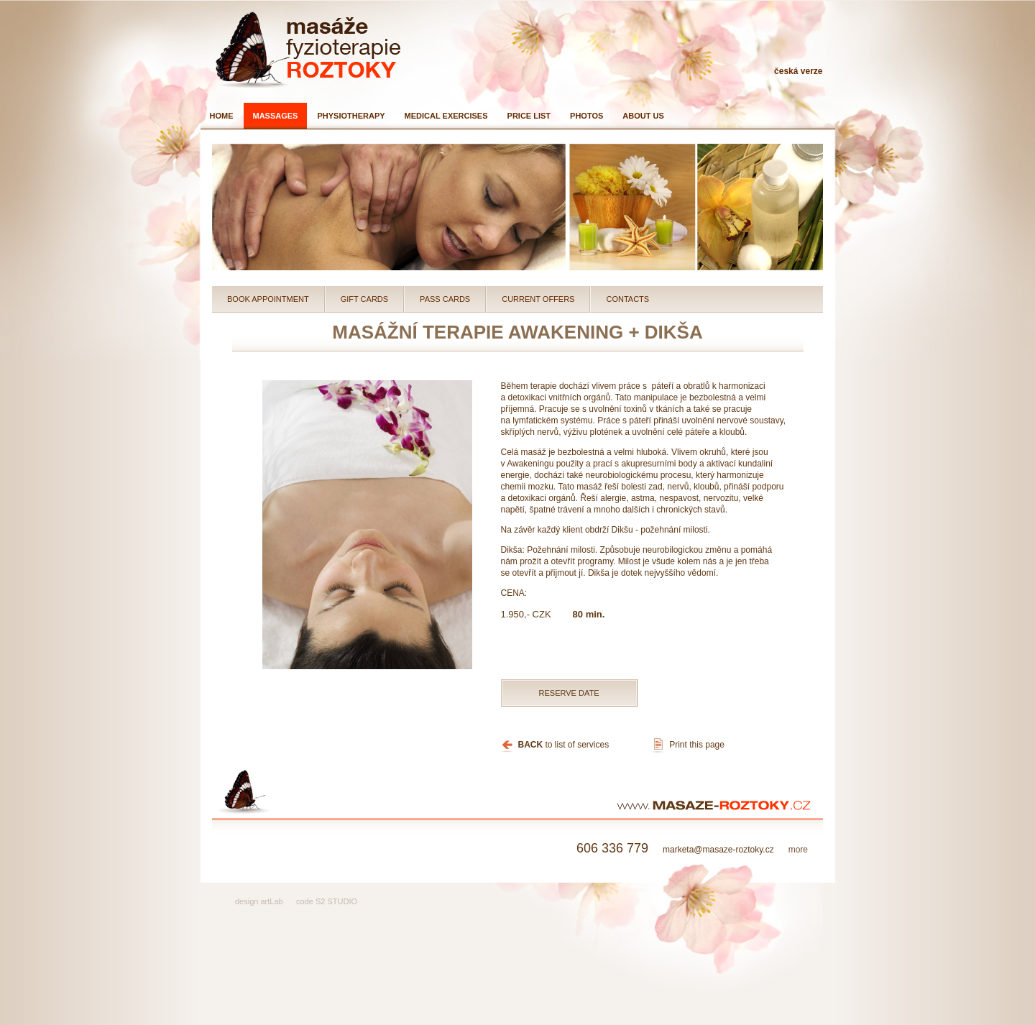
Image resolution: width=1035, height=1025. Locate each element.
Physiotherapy (351, 115)
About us (642, 115)
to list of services (564, 745)
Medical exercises (446, 115)
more (798, 850)
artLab (271, 901)
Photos (586, 115)
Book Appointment (268, 299)
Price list (529, 115)
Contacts (627, 299)
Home (222, 115)
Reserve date (569, 693)
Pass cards (445, 299)
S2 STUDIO (336, 901)
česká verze (798, 71)
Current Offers (538, 299)
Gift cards (364, 299)
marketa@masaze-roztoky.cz (692, 850)
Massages (275, 115)
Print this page (696, 745)
